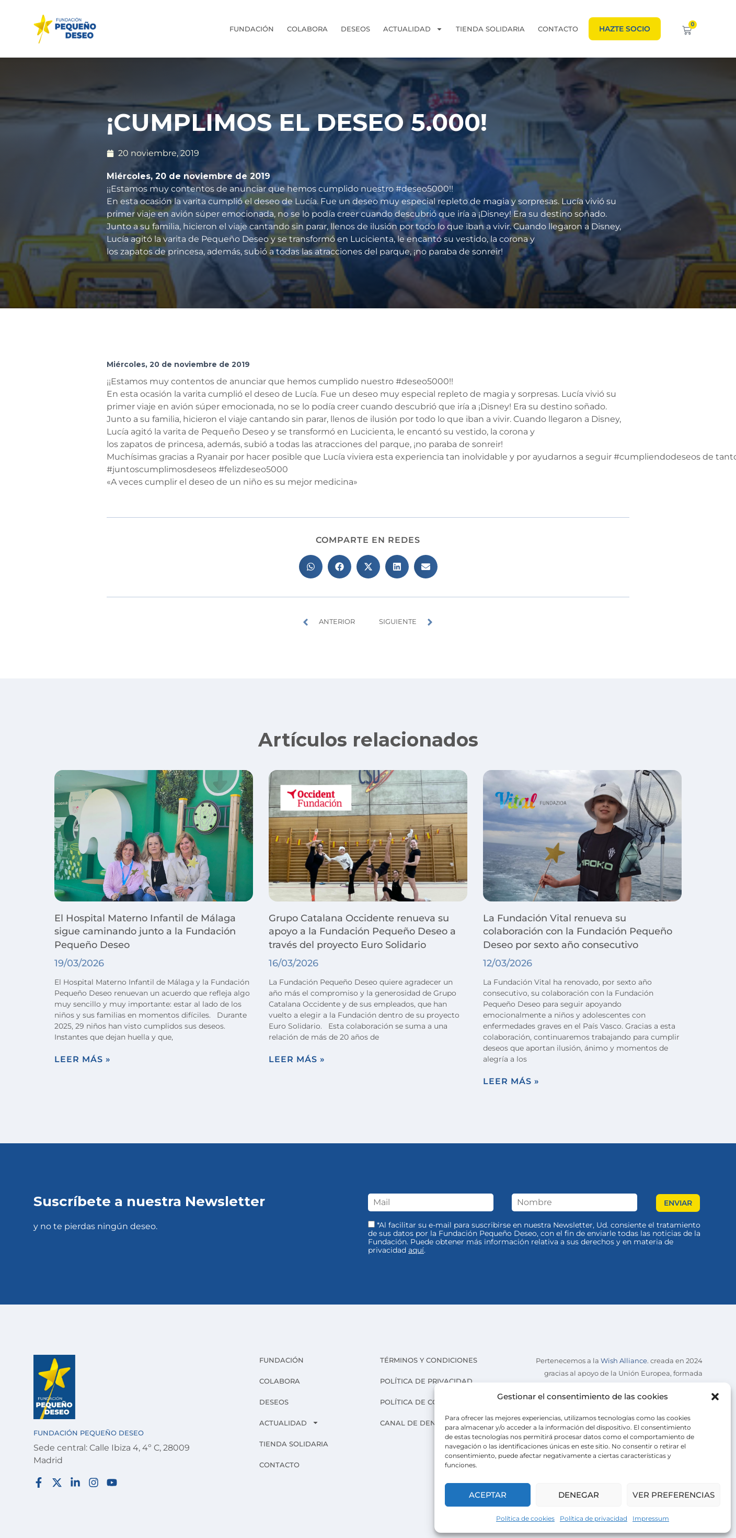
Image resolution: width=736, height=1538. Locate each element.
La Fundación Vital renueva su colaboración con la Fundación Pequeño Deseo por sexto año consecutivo (577, 931)
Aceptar (488, 1495)
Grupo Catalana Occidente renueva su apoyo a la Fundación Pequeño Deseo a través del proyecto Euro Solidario (362, 931)
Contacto (558, 29)
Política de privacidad (593, 1518)
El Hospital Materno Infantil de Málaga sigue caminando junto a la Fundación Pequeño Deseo (145, 931)
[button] (715, 1396)
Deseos (355, 29)
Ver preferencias (673, 1495)
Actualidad (413, 29)
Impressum (650, 1518)
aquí (416, 1250)
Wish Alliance (624, 1361)
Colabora (307, 29)
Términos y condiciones (428, 1360)
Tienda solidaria (490, 29)
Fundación (251, 29)
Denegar (578, 1495)
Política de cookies (525, 1518)
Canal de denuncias (421, 1423)
